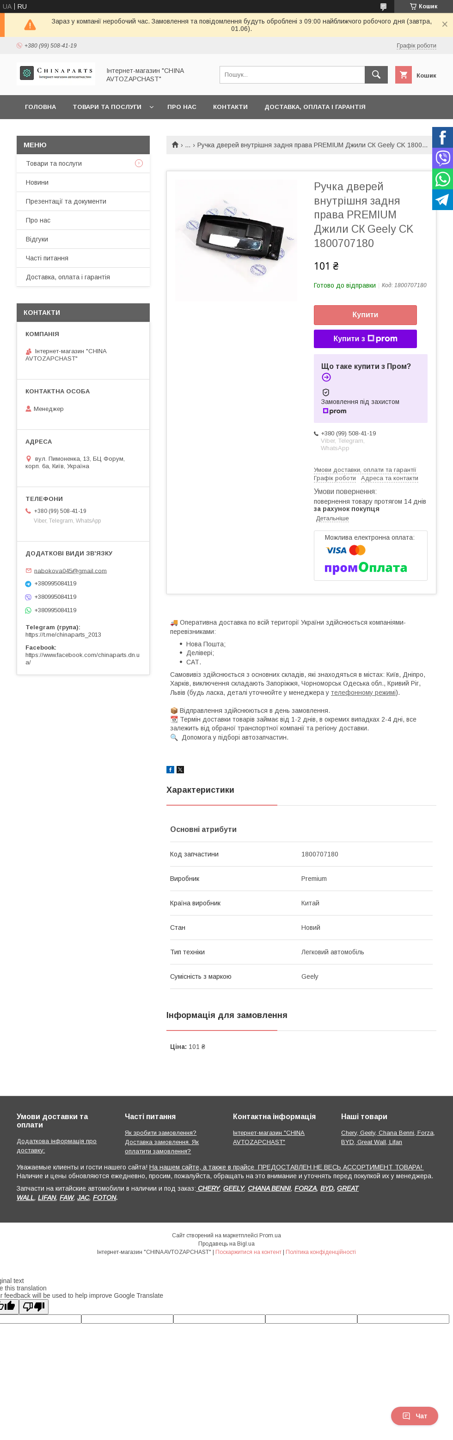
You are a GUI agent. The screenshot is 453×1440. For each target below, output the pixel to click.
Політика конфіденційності (321, 1252)
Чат (414, 1416)
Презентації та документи (66, 201)
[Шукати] (376, 75)
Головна (40, 106)
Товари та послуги (107, 106)
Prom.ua (270, 1235)
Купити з (365, 339)
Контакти (230, 106)
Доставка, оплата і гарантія (315, 106)
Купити (366, 315)
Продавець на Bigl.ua (226, 1244)
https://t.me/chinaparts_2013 (63, 634)
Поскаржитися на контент (248, 1252)
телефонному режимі (363, 692)
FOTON (104, 1197)
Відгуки (37, 239)
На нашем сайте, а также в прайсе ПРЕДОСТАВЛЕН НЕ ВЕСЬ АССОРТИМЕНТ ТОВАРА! (286, 1167)
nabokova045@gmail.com (70, 570)
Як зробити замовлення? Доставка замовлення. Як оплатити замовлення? (162, 1142)
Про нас (181, 106)
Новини (37, 182)
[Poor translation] (34, 1306)
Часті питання (47, 258)
